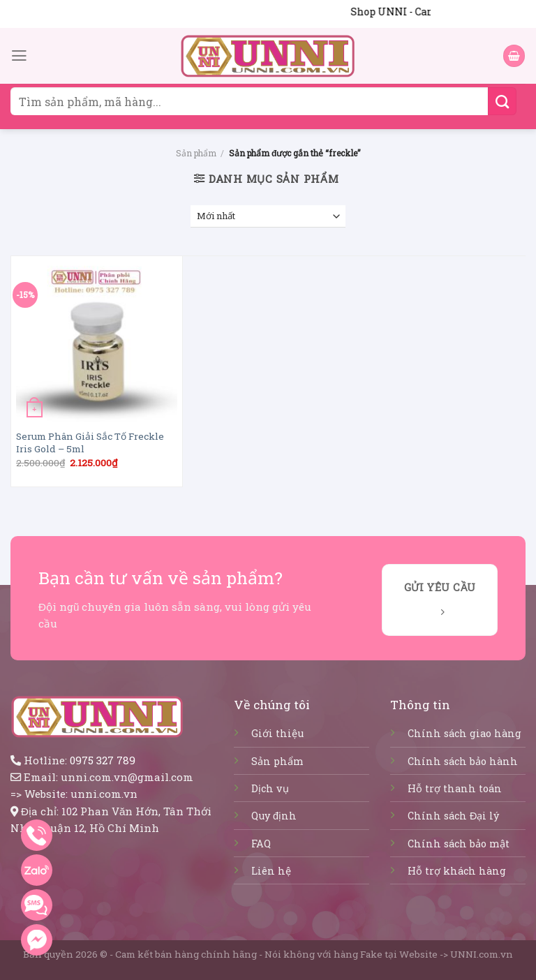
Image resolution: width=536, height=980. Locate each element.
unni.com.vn (103, 794)
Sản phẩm (196, 152)
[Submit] (502, 101)
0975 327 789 (102, 760)
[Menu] (19, 55)
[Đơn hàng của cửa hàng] (268, 216)
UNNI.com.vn (481, 954)
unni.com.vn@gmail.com (127, 777)
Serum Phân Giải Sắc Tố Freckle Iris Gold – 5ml (90, 443)
